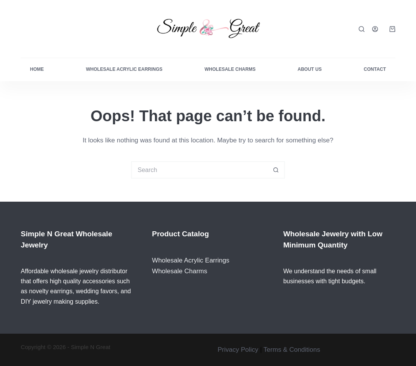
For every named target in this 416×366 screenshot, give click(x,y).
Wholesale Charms (230, 69)
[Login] (375, 29)
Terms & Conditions (291, 349)
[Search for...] (199, 170)
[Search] (361, 29)
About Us (310, 69)
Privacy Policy (238, 349)
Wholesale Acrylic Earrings (124, 69)
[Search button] (276, 170)
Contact (375, 69)
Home (37, 69)
